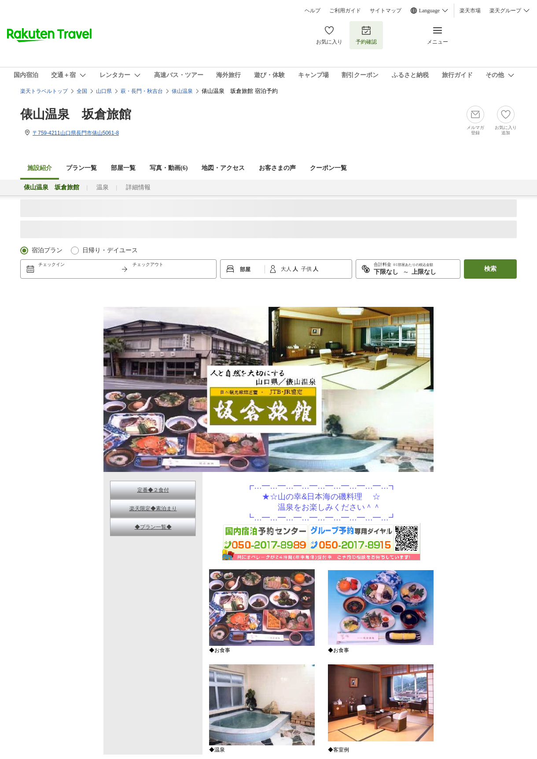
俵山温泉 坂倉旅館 (75, 114)
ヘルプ (312, 10)
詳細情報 (138, 187)
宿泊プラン (47, 250)
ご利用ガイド (345, 10)
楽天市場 (470, 10)
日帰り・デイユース (110, 250)
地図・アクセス (223, 168)
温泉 (102, 187)
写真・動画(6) (169, 168)
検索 (490, 268)
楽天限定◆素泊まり (153, 508)
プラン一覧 (81, 168)
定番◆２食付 (153, 490)
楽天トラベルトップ (44, 91)
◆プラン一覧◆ (153, 527)
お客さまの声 (277, 168)
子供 (307, 269)
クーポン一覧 (328, 168)
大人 (287, 269)
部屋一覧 (123, 168)
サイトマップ (385, 10)
